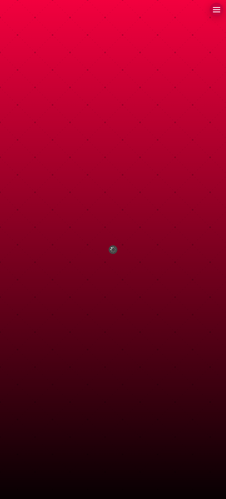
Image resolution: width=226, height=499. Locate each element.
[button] (216, 9)
